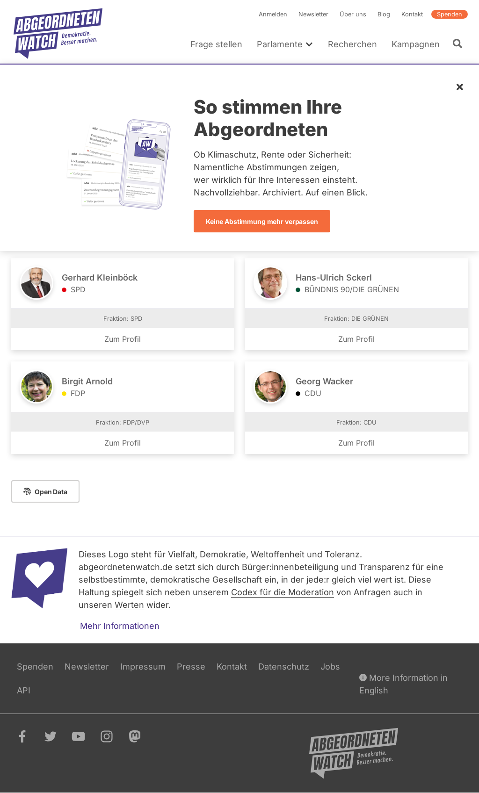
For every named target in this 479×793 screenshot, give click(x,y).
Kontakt (412, 14)
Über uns (353, 14)
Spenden (449, 14)
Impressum (143, 666)
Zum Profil (122, 339)
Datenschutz (283, 666)
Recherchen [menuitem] (352, 44)
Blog (383, 14)
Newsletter (313, 14)
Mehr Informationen (120, 626)
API (23, 690)
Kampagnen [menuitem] (416, 44)
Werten (129, 605)
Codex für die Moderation (282, 592)
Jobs (330, 666)
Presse (191, 666)
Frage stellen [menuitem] (216, 44)
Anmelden (273, 14)
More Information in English (403, 683)
